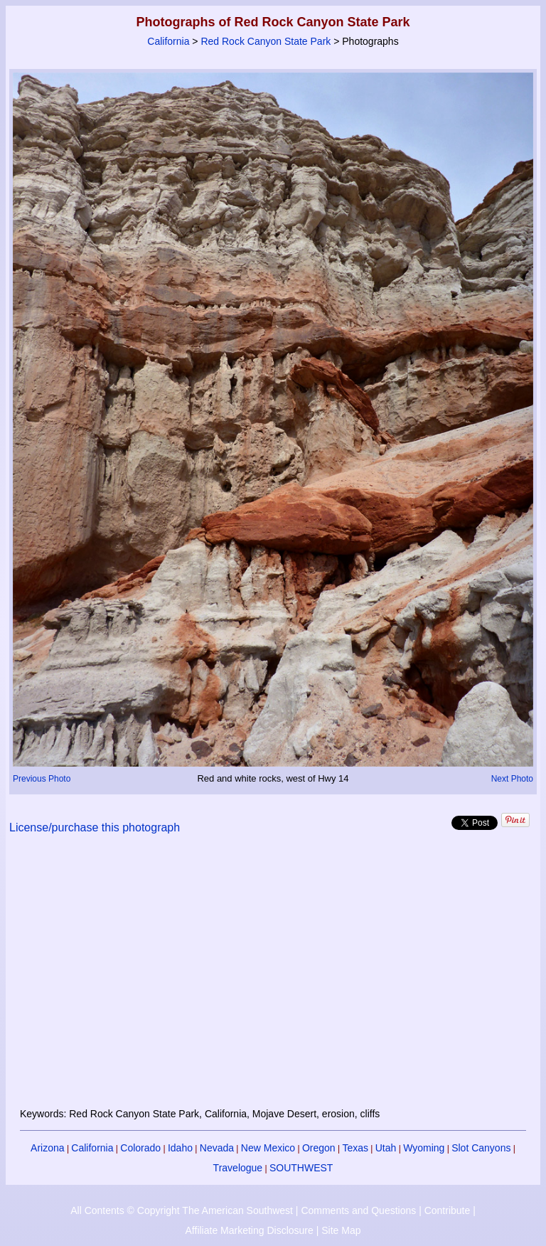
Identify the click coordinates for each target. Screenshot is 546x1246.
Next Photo (512, 779)
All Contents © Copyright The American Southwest (181, 1210)
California (168, 41)
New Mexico (268, 1148)
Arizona (47, 1148)
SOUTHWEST (301, 1167)
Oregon (319, 1148)
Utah (386, 1148)
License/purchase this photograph (94, 827)
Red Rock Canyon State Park (265, 41)
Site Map (340, 1230)
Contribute (447, 1210)
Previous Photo (41, 779)
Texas (355, 1148)
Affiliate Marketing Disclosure (250, 1230)
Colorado (140, 1148)
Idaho (180, 1148)
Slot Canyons (480, 1148)
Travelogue (238, 1167)
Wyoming (423, 1148)
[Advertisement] (273, 979)
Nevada (217, 1148)
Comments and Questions (358, 1210)
